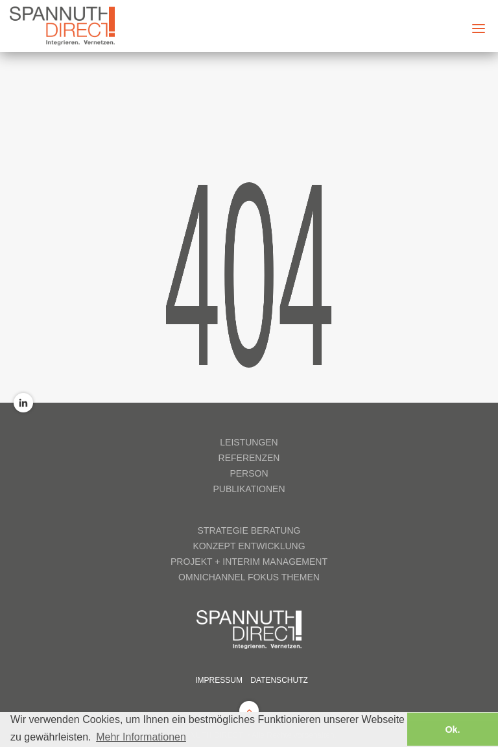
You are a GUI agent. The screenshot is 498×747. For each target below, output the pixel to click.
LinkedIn (23, 403)
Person (249, 473)
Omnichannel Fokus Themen (249, 577)
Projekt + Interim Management (249, 561)
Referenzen (249, 458)
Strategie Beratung (249, 530)
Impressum (219, 680)
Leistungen (249, 442)
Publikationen (249, 489)
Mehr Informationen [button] (141, 736)
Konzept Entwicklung (249, 546)
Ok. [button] (452, 729)
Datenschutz (278, 680)
